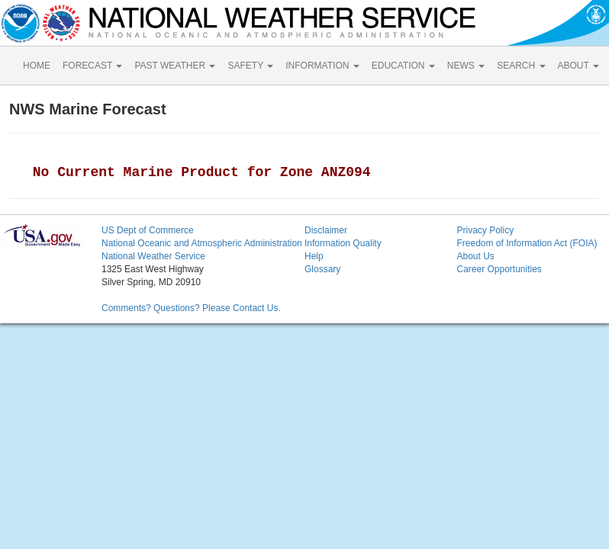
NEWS (466, 65)
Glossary (322, 269)
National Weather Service (153, 256)
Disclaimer (325, 230)
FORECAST (92, 65)
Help (314, 256)
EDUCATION (403, 65)
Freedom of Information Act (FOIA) (526, 243)
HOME (36, 65)
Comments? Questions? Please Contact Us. (191, 308)
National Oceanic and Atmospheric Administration (202, 243)
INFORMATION (322, 65)
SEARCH (521, 65)
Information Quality (343, 243)
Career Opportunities (498, 269)
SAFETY (250, 65)
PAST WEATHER (174, 65)
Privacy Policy (485, 230)
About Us (475, 256)
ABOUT (578, 65)
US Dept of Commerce (148, 230)
